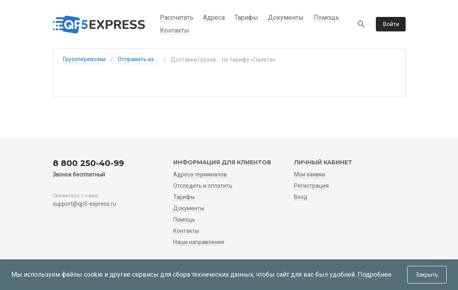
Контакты (174, 30)
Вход (300, 197)
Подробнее (375, 274)
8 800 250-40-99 (88, 163)
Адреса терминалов (200, 174)
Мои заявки (309, 174)
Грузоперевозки (84, 59)
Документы (286, 17)
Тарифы (246, 17)
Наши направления (198, 242)
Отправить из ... (138, 59)
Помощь (326, 17)
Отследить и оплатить (202, 185)
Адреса (214, 17)
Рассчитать (176, 17)
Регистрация (311, 185)
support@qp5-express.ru (84, 204)
